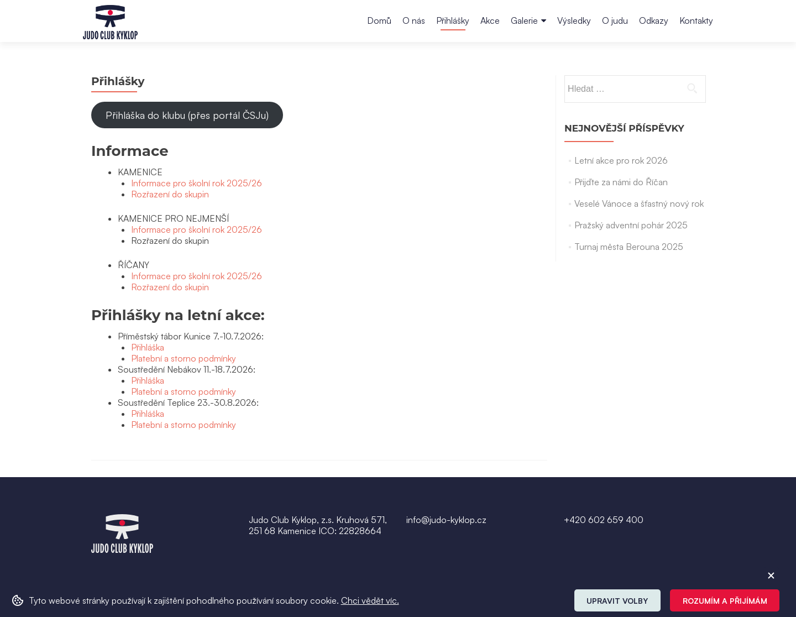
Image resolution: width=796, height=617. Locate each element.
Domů (379, 20)
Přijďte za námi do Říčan (621, 181)
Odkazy (653, 20)
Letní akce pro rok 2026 (621, 160)
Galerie (524, 20)
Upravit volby (617, 600)
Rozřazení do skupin (170, 194)
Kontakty (696, 20)
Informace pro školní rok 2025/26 (196, 183)
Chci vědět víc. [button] (370, 600)
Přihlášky (452, 20)
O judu (615, 20)
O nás (413, 20)
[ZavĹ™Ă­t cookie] (771, 575)
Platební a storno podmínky (183, 358)
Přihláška (147, 347)
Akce (490, 20)
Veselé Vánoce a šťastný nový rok (639, 203)
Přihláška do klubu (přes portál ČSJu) (187, 115)
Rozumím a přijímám (725, 600)
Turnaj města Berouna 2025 (628, 246)
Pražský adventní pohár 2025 (631, 225)
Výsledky (574, 20)
